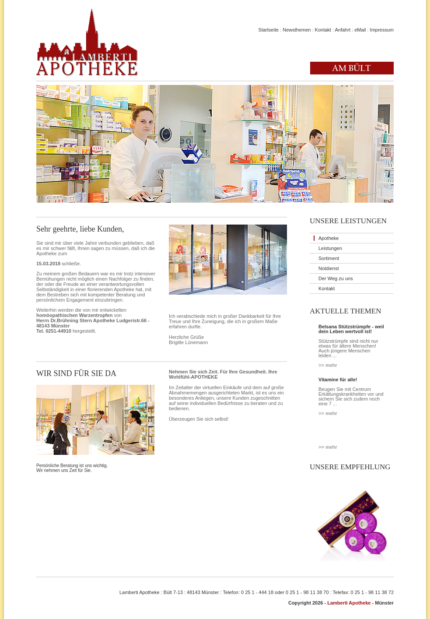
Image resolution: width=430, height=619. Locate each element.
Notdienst (328, 268)
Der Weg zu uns (335, 278)
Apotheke (328, 238)
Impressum (382, 29)
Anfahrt (342, 29)
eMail (360, 29)
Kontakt (323, 29)
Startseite (269, 29)
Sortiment (328, 258)
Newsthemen (297, 29)
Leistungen (330, 248)
